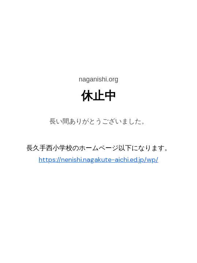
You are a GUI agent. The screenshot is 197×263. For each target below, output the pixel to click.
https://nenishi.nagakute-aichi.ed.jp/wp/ (98, 159)
